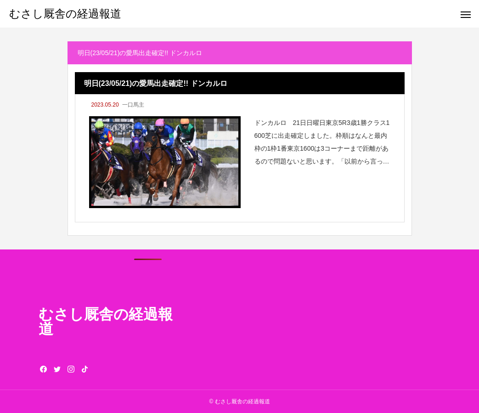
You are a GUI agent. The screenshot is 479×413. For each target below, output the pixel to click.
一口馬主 (133, 105)
